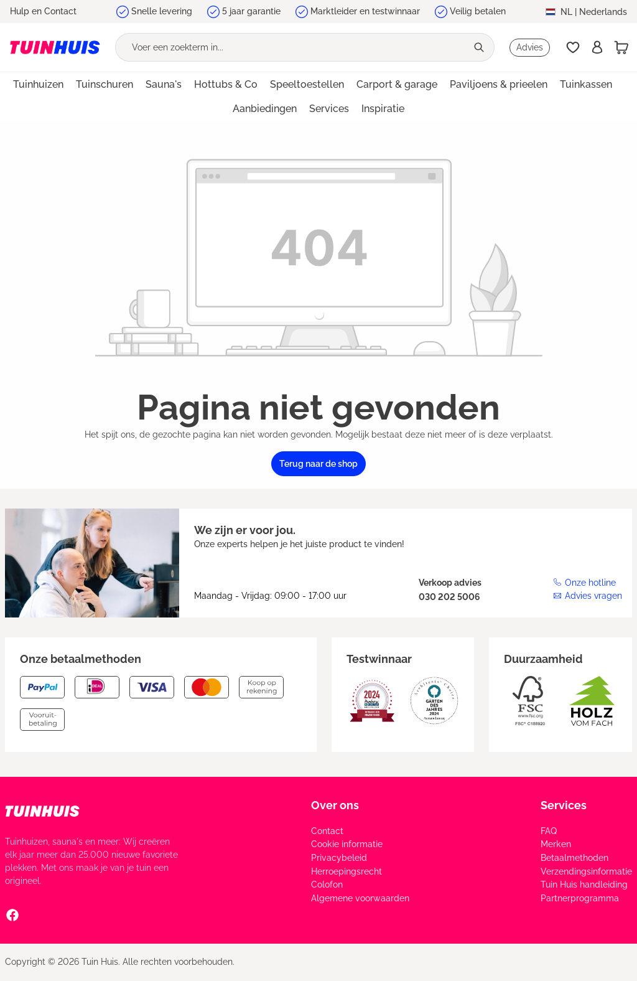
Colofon (327, 884)
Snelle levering (161, 11)
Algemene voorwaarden (360, 898)
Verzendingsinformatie (586, 871)
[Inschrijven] (597, 47)
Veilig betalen (478, 11)
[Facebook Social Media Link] (12, 914)
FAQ (549, 831)
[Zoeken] (481, 47)
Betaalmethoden (574, 858)
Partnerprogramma (580, 898)
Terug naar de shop (318, 464)
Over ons (335, 805)
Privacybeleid (339, 858)
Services (564, 805)
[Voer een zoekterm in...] (291, 47)
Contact (327, 831)
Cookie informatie (347, 844)
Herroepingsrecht (346, 871)
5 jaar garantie (251, 11)
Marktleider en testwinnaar (365, 11)
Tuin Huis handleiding (584, 884)
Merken (556, 844)
